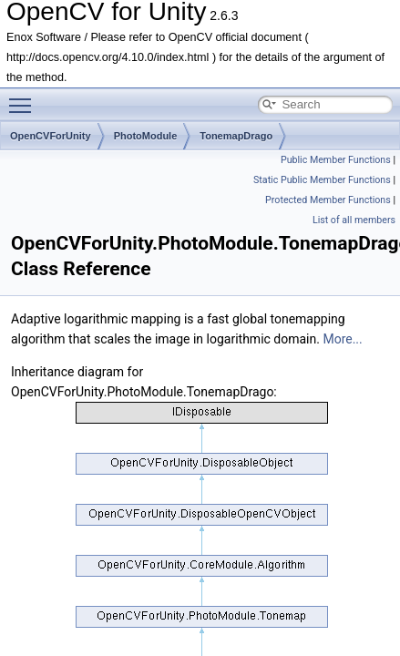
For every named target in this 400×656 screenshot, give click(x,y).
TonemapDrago (236, 135)
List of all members (354, 220)
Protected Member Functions (328, 200)
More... (342, 339)
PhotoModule (146, 135)
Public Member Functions (336, 160)
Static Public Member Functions (322, 180)
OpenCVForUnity (50, 135)
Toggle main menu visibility (24, 97)
